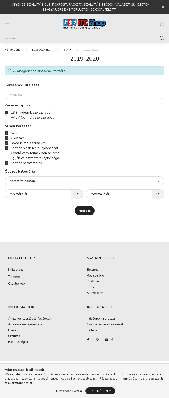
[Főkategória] (13, 50)
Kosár (91, 287)
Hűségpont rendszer (101, 319)
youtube (106, 340)
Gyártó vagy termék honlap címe (35, 153)
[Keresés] (84, 38)
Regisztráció (95, 276)
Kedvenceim (95, 293)
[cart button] (162, 24)
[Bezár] (163, 7)
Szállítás (14, 336)
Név (14, 133)
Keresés (84, 210)
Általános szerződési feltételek (29, 319)
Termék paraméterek (26, 163)
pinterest (97, 340)
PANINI (67, 50)
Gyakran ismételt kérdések (105, 325)
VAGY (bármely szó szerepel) (33, 117)
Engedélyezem (100, 391)
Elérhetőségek (18, 342)
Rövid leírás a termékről (28, 143)
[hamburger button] (7, 24)
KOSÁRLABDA (41, 50)
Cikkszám (18, 138)
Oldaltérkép (16, 284)
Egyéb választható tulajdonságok (36, 158)
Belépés (92, 270)
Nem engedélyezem (69, 391)
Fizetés (13, 330)
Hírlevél (92, 330)
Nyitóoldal (15, 270)
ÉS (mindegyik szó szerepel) (31, 112)
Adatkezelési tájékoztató (25, 325)
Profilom (93, 281)
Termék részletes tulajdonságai (34, 148)
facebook (88, 340)
